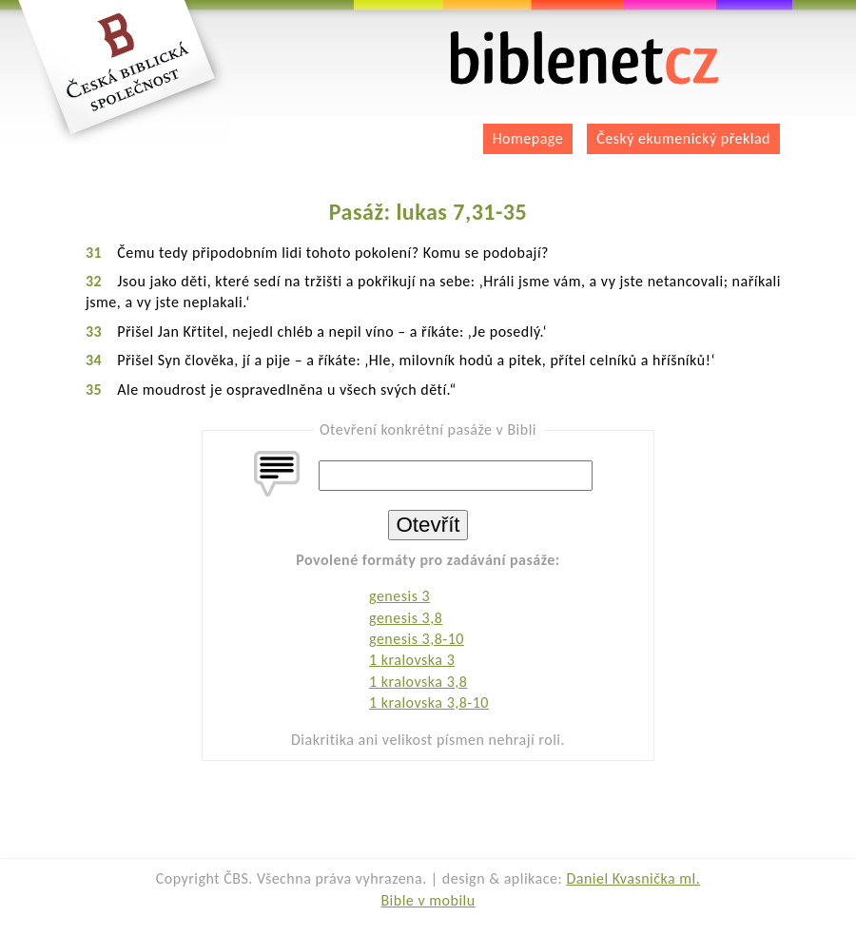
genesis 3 (399, 596)
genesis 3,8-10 (416, 639)
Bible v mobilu (427, 900)
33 (94, 331)
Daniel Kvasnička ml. (633, 878)
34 (94, 360)
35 (94, 389)
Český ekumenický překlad (683, 138)
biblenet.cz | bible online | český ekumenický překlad (585, 58)
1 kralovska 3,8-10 (429, 702)
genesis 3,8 (405, 618)
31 (94, 253)
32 (94, 281)
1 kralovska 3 (412, 660)
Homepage (528, 138)
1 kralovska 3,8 (418, 682)
